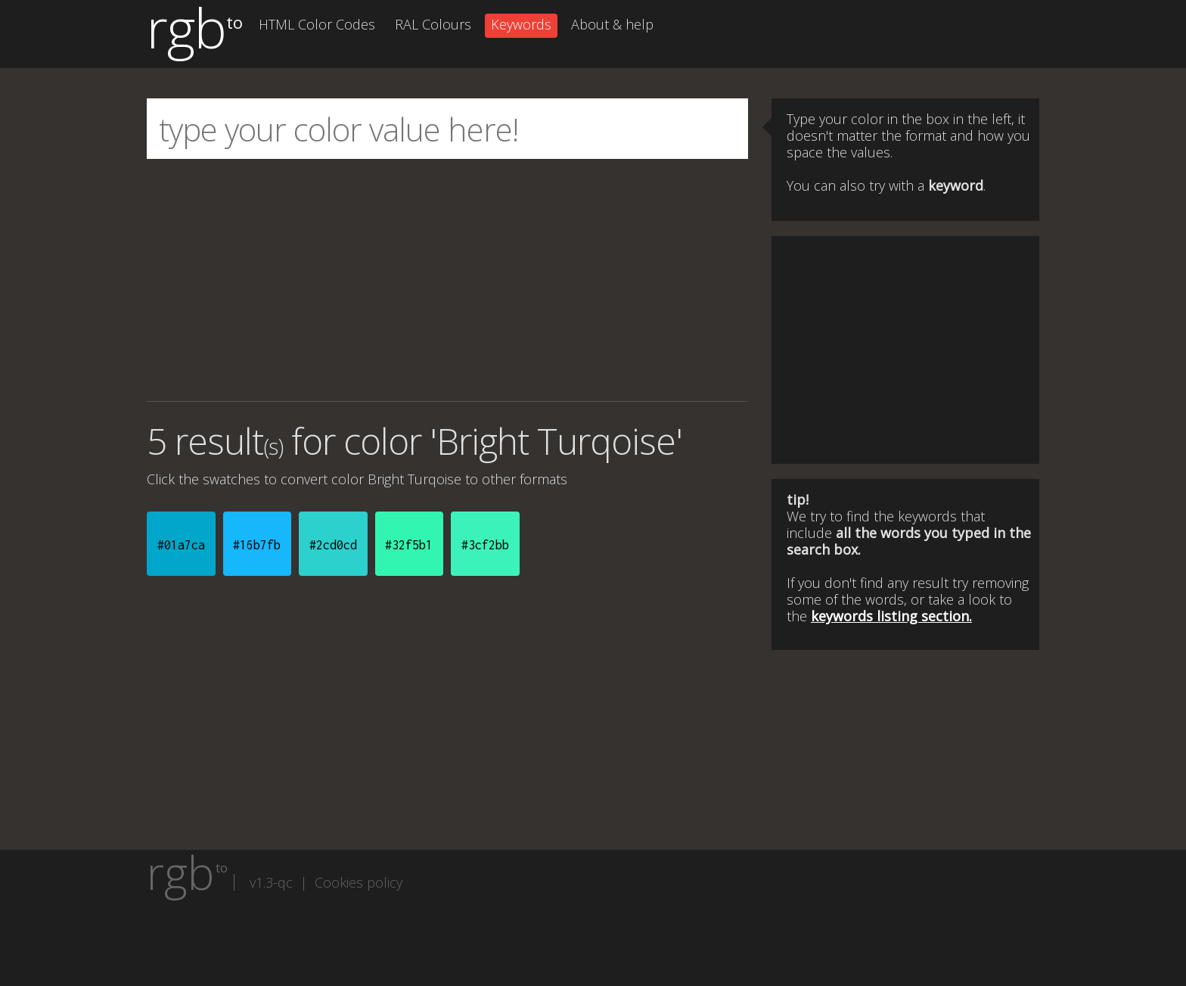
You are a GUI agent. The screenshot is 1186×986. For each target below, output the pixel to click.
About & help (612, 24)
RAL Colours (433, 24)
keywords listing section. (891, 616)
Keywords (521, 24)
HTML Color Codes (317, 24)
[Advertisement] (447, 280)
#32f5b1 (409, 545)
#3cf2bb (485, 545)
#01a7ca (181, 545)
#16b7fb (257, 545)
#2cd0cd (333, 545)
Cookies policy (358, 882)
